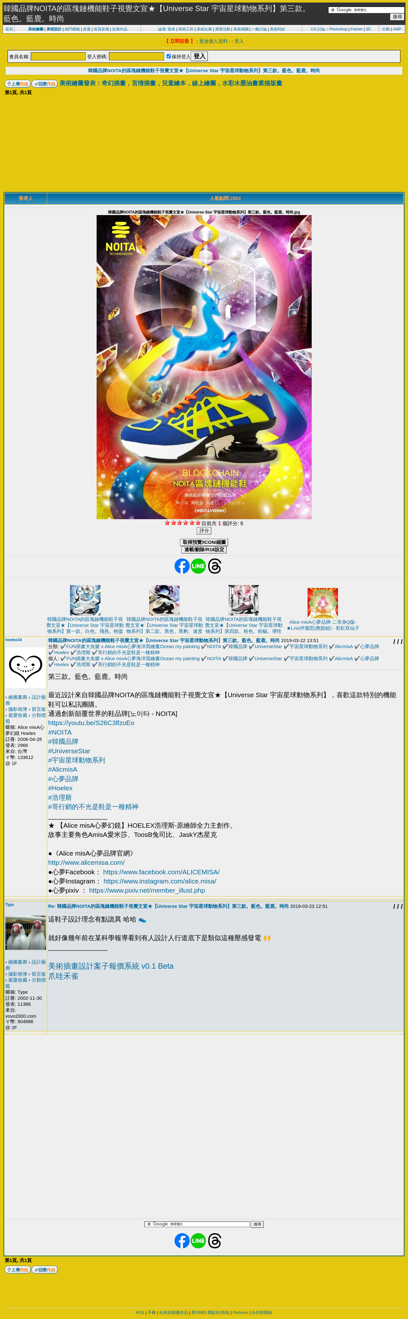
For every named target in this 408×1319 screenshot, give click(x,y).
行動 (386, 29)
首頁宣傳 (101, 29)
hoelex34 (13, 640)
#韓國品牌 (63, 741)
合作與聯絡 (262, 1312)
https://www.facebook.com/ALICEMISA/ (161, 872)
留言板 (39, 709)
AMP (397, 29)
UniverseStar (268, 646)
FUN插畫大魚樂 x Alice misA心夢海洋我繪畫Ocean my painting (133, 646)
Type (9, 904)
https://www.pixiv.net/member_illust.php (147, 890)
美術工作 (186, 29)
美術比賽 (204, 29)
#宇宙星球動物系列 (76, 760)
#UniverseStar (69, 751)
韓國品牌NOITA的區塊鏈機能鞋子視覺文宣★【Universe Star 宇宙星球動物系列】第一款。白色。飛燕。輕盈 (85, 625)
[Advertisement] (204, 144)
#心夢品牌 (63, 778)
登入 (239, 41)
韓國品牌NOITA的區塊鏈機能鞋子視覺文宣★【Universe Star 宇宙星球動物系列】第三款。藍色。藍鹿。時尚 (204, 70)
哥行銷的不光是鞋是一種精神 (129, 652)
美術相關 (241, 29)
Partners (240, 1312)
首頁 (9, 29)
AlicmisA (344, 646)
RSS (140, 1312)
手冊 (152, 1312)
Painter (357, 29)
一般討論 (259, 29)
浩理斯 (83, 652)
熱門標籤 (72, 29)
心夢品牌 (369, 646)
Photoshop (338, 29)
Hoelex (61, 652)
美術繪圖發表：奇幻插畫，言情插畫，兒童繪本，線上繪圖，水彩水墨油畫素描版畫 (171, 83)
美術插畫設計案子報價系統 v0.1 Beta (111, 966)
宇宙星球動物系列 (309, 646)
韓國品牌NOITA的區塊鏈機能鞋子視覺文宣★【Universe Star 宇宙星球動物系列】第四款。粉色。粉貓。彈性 (244, 625)
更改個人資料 (213, 41)
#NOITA (60, 732)
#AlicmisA (62, 769)
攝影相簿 (17, 709)
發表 (171, 29)
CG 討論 (318, 29)
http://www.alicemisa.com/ (86, 862)
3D (368, 29)
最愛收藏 (17, 715)
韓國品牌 (237, 646)
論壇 (162, 29)
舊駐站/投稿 (218, 1312)
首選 (87, 29)
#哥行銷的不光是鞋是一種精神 (93, 806)
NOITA (214, 646)
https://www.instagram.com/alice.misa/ (160, 881)
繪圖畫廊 (17, 697)
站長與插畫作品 (173, 1312)
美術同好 (277, 29)
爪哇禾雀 (63, 976)
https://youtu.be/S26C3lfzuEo (91, 722)
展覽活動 (222, 29)
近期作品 (119, 29)
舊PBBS (199, 1312)
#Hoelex (60, 788)
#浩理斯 (60, 797)
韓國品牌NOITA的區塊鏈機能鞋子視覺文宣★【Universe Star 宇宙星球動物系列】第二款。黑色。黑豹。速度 (164, 625)
